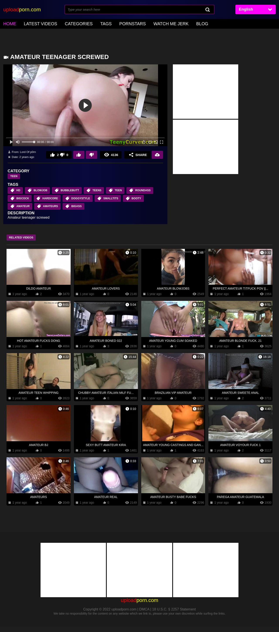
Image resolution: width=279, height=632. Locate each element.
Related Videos (25, 243)
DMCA (144, 615)
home (8, 23)
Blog (173, 23)
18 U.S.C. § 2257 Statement (174, 615)
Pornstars (113, 23)
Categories (67, 23)
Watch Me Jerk (146, 23)
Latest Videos (34, 23)
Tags (90, 23)
